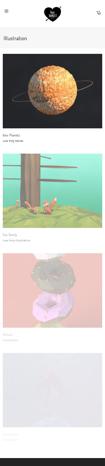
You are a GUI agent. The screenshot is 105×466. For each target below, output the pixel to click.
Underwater (11, 434)
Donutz (8, 334)
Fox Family (10, 235)
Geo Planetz (11, 135)
